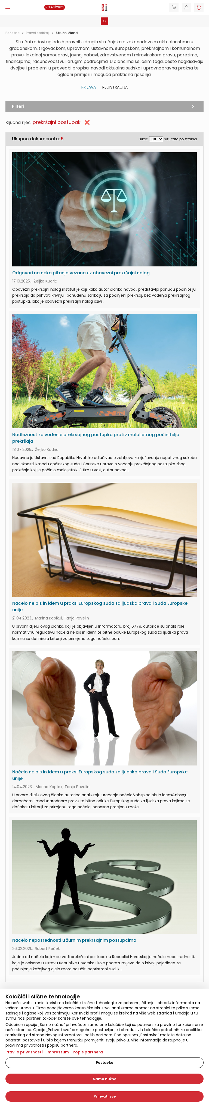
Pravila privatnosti (24, 1052)
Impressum (58, 1052)
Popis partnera (88, 1052)
